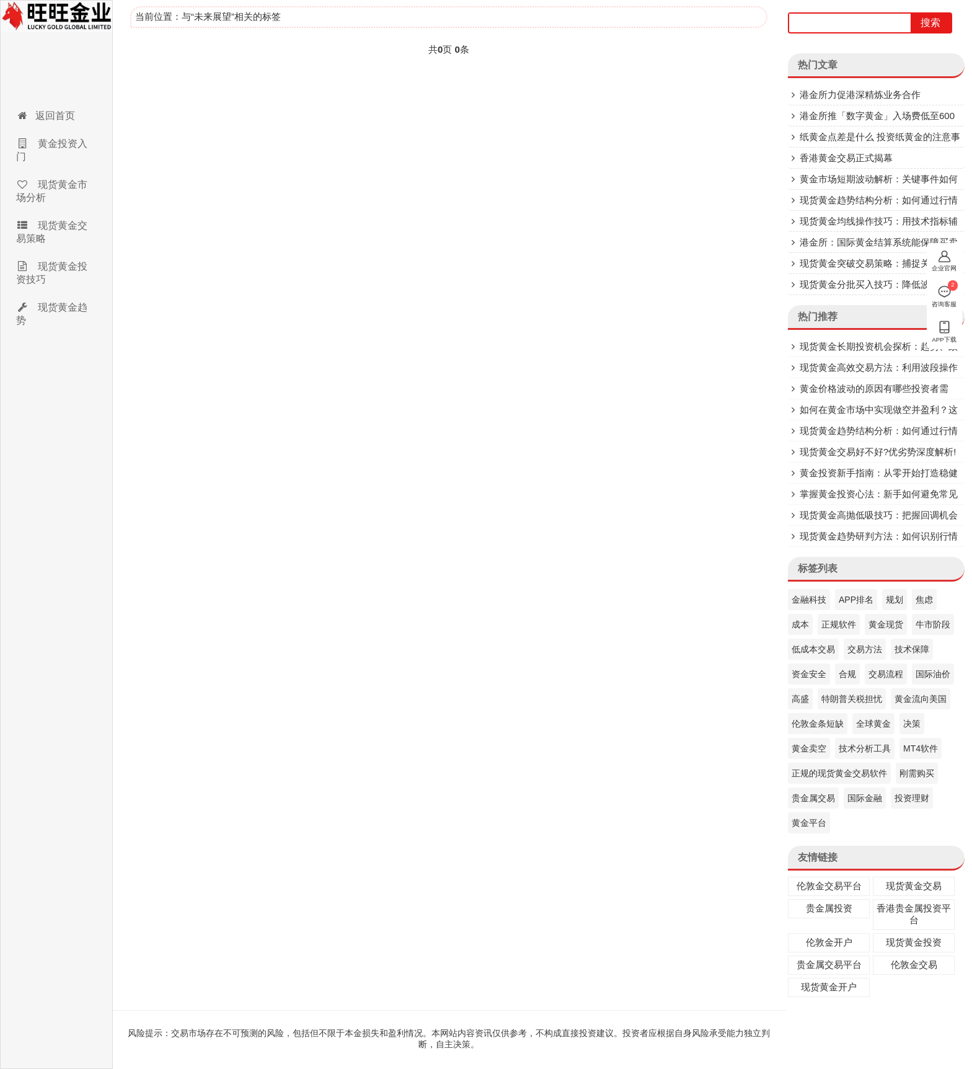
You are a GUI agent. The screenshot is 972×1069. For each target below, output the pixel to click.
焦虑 (924, 600)
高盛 (800, 699)
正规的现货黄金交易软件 (839, 773)
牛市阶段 (933, 624)
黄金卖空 (809, 748)
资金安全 (809, 674)
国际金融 (864, 798)
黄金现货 (885, 624)
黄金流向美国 (921, 699)
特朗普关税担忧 (851, 699)
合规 (847, 674)
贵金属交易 (813, 798)
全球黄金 (873, 724)
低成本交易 (813, 649)
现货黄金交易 (914, 885)
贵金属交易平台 (829, 964)
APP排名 (856, 600)
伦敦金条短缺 (818, 724)
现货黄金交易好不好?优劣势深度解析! (878, 451)
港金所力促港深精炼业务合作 (860, 94)
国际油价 (933, 674)
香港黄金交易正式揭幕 (846, 158)
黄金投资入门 (51, 150)
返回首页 (45, 115)
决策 (912, 724)
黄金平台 (809, 823)
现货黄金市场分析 (51, 191)
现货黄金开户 (829, 987)
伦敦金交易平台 (829, 885)
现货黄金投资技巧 (51, 273)
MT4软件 (920, 748)
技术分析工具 (865, 748)
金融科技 (809, 600)
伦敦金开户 (829, 942)
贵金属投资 (829, 908)
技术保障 (912, 649)
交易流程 (885, 674)
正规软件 (838, 624)
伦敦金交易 (914, 964)
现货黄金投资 (914, 942)
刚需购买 (916, 773)
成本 (800, 624)
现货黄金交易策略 (51, 232)
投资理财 (912, 798)
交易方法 (864, 649)
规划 (894, 600)
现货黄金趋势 (51, 314)
